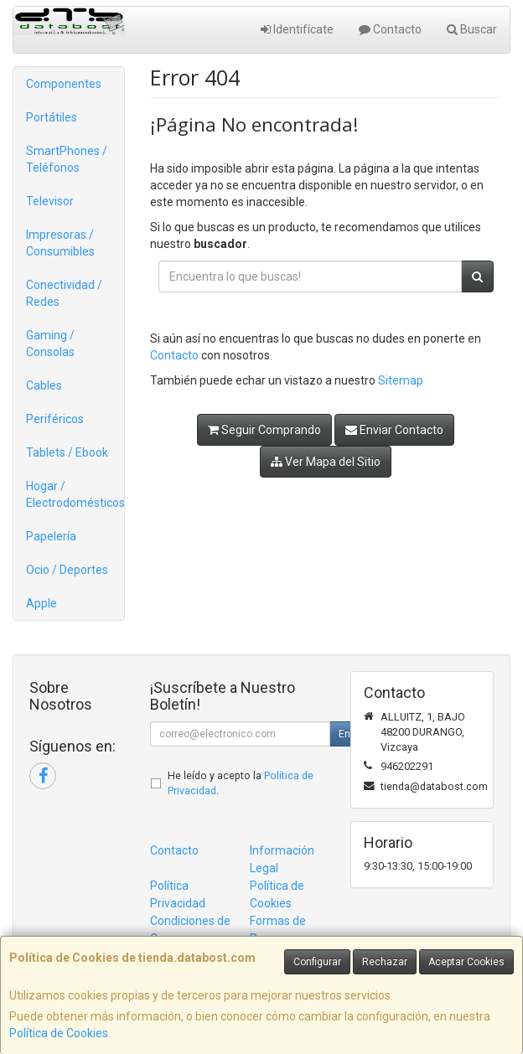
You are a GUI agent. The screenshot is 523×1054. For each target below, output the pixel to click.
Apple (41, 603)
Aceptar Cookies (466, 962)
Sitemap (400, 380)
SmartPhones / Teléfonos (66, 159)
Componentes (63, 83)
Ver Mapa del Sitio (326, 461)
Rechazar (384, 962)
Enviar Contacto (394, 430)
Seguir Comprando (264, 430)
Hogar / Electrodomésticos (75, 494)
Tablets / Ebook (67, 452)
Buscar (472, 29)
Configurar (317, 962)
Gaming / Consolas (50, 343)
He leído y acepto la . (240, 783)
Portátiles (51, 117)
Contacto (390, 29)
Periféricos (55, 419)
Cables (44, 385)
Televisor (50, 201)
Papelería (51, 536)
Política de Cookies (58, 1033)
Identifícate (297, 29)
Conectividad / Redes (64, 293)
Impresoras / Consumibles (60, 243)
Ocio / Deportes (67, 569)
